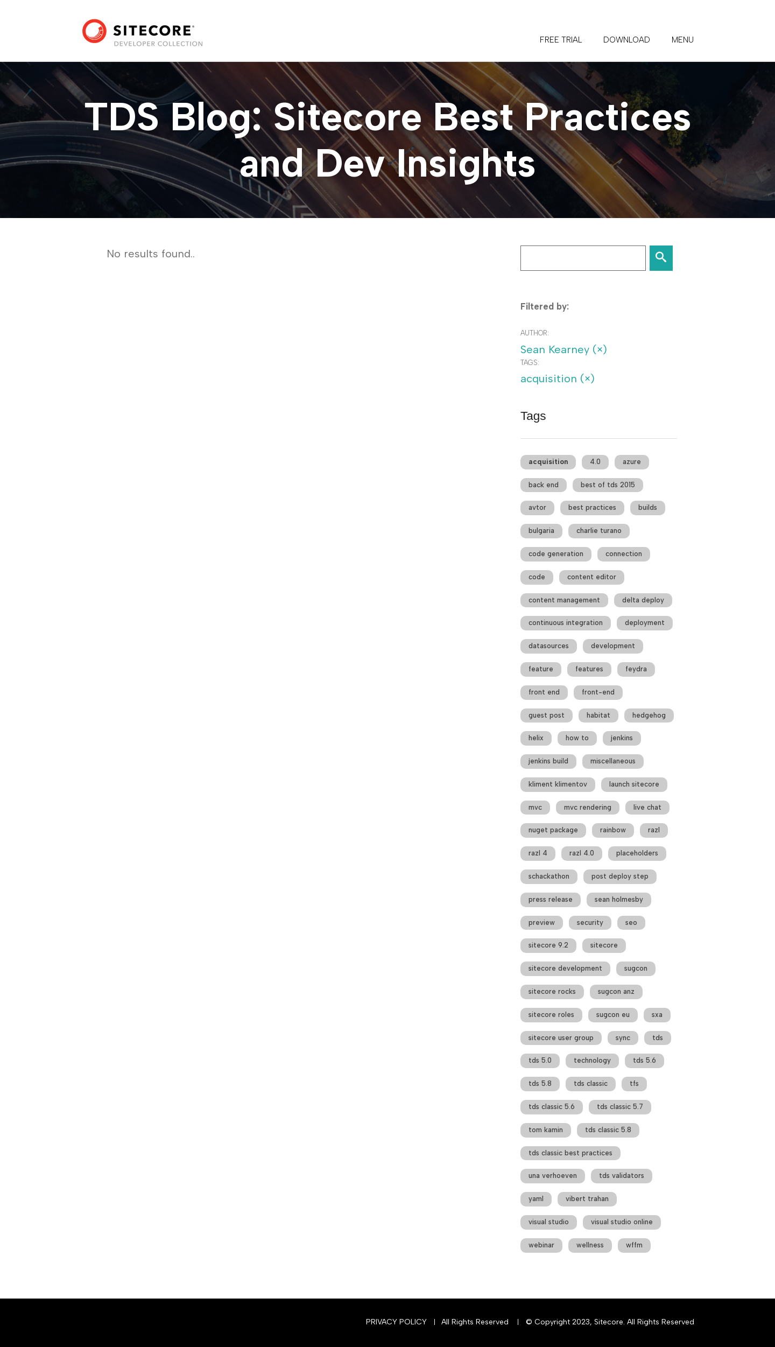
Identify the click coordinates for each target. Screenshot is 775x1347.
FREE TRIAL (561, 40)
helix (536, 738)
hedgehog (649, 715)
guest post (547, 715)
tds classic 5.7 (620, 1107)
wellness (590, 1245)
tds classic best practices (570, 1153)
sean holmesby (619, 899)
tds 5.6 (644, 1060)
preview (542, 922)
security (590, 922)
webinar (541, 1245)
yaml (536, 1199)
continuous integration (566, 623)
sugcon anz (616, 991)
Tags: (529, 363)
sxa (657, 1015)
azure (632, 462)
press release (551, 899)
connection (623, 554)
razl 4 (538, 853)
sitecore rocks (552, 991)
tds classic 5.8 (608, 1130)
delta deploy (643, 600)
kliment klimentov (558, 784)
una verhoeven (553, 1175)
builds (647, 507)
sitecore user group (561, 1038)
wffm (634, 1245)
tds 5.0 (540, 1060)
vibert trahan (587, 1199)
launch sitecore (634, 784)
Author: (534, 333)
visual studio (549, 1222)
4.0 (595, 462)
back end (544, 485)
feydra (636, 669)
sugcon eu (613, 1015)
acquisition (548, 462)
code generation (556, 554)
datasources (549, 646)
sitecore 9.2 (548, 945)
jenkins (622, 738)
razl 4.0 (581, 853)
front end (544, 692)
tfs (634, 1083)
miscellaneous (613, 761)
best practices (592, 507)
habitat (598, 715)
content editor (591, 577)
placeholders (637, 853)
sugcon (635, 968)
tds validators (621, 1175)
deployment (645, 623)
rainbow (613, 830)
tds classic (591, 1083)
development (613, 646)
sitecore (604, 945)
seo (631, 922)
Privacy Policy (396, 1322)
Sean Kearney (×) (563, 349)
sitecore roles (551, 1015)
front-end (598, 692)
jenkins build (548, 761)
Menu (683, 40)
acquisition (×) (557, 378)
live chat (647, 807)
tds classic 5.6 (552, 1107)
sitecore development (565, 968)
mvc (535, 807)
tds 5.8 (540, 1083)
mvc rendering (587, 807)
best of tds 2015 (608, 485)
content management (564, 600)
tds (657, 1038)
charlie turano (599, 531)
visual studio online (622, 1222)
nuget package (553, 830)
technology (592, 1060)
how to (577, 738)
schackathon (549, 876)
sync (623, 1038)
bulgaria (541, 531)
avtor (537, 507)
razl (654, 830)
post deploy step (620, 876)
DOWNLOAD (626, 40)
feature (541, 669)
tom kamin (546, 1130)
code (537, 577)
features (589, 669)
